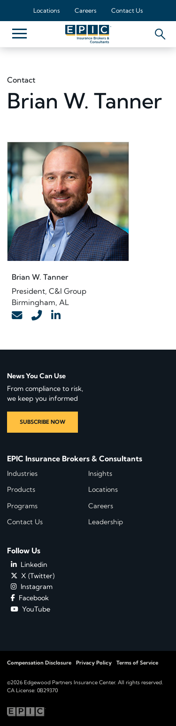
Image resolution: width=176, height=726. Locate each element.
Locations (46, 10)
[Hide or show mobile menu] (19, 33)
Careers (85, 10)
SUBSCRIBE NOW (42, 422)
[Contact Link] (17, 316)
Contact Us (127, 10)
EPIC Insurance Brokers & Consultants (74, 458)
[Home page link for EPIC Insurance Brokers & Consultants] (88, 34)
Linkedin (29, 564)
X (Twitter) (32, 576)
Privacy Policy (94, 662)
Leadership (105, 522)
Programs (22, 506)
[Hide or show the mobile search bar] (158, 31)
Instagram (32, 586)
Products (21, 489)
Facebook (30, 598)
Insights (100, 473)
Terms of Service (137, 662)
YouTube (30, 609)
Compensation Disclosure (39, 662)
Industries (22, 473)
